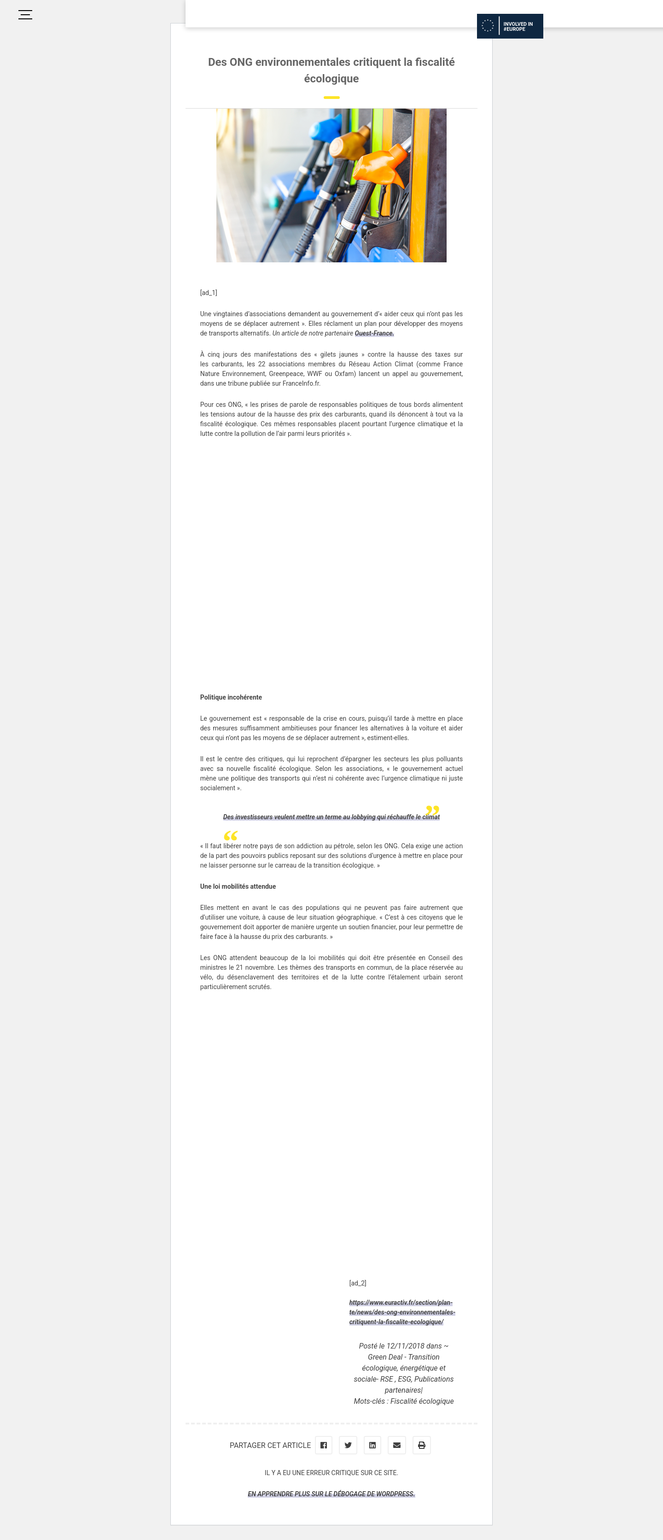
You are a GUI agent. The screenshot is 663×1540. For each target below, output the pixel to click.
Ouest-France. (375, 333)
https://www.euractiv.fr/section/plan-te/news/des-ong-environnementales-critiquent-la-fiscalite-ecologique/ (402, 1312)
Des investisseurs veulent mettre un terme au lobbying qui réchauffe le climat (331, 817)
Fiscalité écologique (422, 1401)
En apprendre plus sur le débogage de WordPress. (331, 1494)
